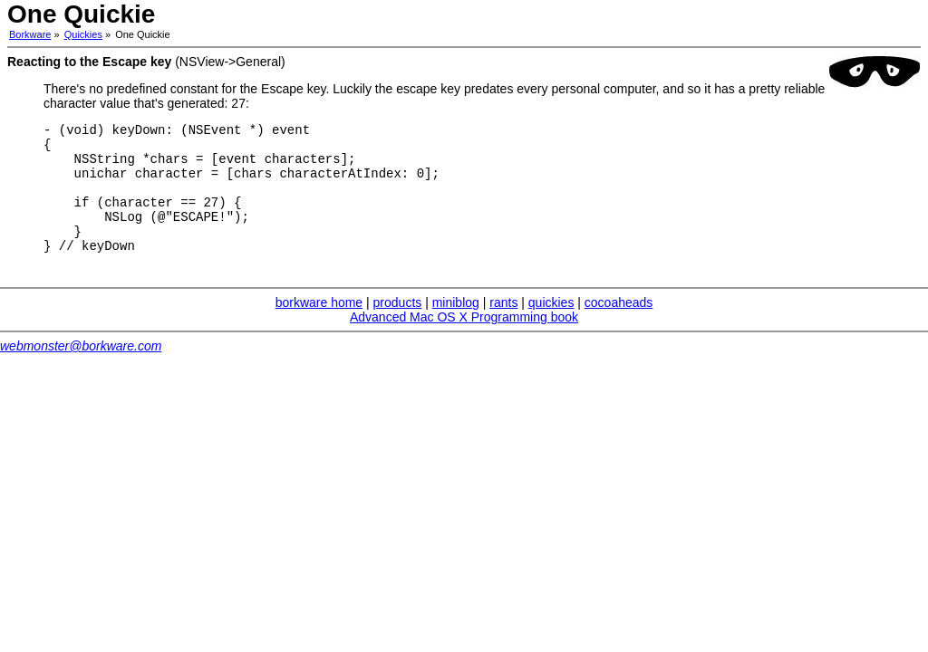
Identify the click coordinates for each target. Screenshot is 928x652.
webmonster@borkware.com (80, 370)
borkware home (319, 327)
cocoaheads (619, 327)
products (397, 327)
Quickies (83, 34)
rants (503, 327)
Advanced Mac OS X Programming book (464, 341)
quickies (551, 327)
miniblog (455, 327)
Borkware (30, 34)
